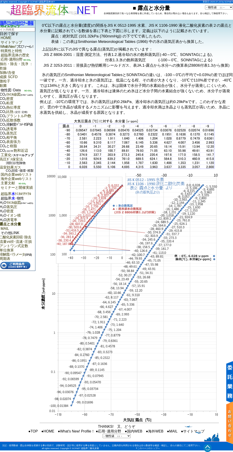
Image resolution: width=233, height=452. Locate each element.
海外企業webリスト (16, 179)
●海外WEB (154, 431)
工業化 (17, 155)
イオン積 (13, 215)
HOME (6, 38)
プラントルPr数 (18, 116)
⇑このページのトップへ (148, 448)
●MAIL (172, 431)
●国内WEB (133, 431)
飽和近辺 (17, 150)
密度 (9, 99)
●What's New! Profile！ (76, 431)
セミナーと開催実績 (17, 187)
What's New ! (17, 46)
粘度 (9, 103)
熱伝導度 (13, 107)
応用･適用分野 (11, 59)
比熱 (16, 112)
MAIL (5, 228)
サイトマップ (11, 42)
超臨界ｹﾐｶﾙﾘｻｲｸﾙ (16, 194)
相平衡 (11, 137)
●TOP (33, 431)
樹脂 (13, 146)
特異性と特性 (11, 51)
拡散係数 (13, 120)
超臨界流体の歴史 (15, 55)
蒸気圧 (11, 133)
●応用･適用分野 (108, 431)
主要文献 (8, 183)
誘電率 (11, 129)
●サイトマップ (193, 431)
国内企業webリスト (16, 174)
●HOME (47, 431)
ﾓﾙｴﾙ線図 (13, 94)
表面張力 (13, 142)
